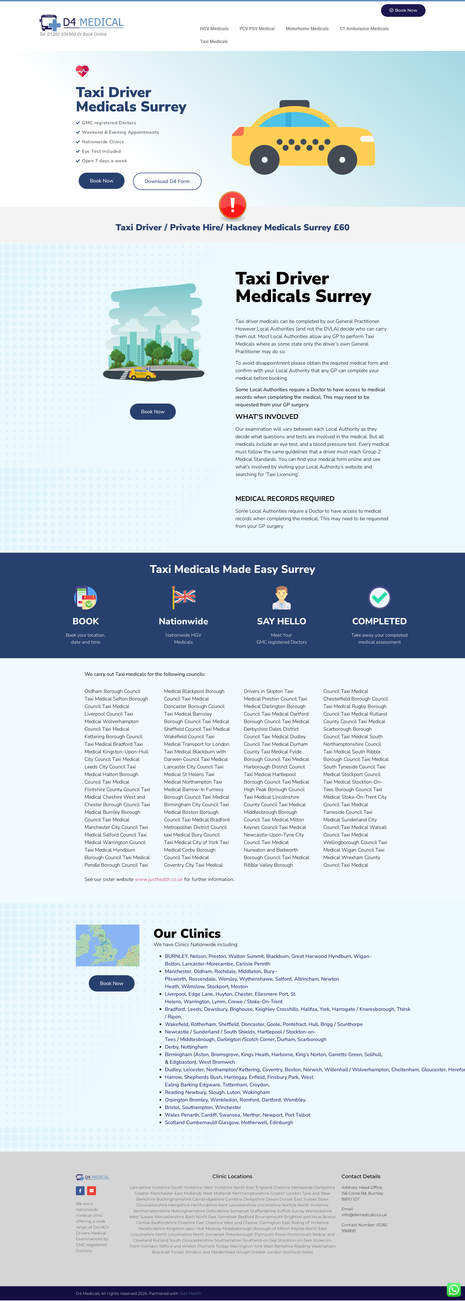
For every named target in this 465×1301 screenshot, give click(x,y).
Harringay (235, 1077)
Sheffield (228, 1024)
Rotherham (203, 1024)
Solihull (372, 1054)
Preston (217, 956)
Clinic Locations (232, 1176)
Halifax (309, 1009)
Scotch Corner (259, 1039)
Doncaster (252, 1024)
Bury (269, 971)
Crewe (235, 1001)
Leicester (193, 1069)
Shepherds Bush (203, 1077)
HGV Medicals (214, 28)
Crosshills (287, 1009)
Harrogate (343, 1009)
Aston (202, 1054)
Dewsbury (215, 1009)
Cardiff (209, 1115)
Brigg (327, 1024)
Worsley (227, 979)
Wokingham (256, 1092)
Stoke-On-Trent (264, 1001)
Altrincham (306, 979)
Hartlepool (270, 1031)
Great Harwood (309, 956)
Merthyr (251, 1115)
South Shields (239, 1031)
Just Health (190, 1293)
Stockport (217, 986)
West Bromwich (217, 1062)
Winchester (228, 1107)
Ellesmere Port (271, 994)
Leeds (195, 1009)
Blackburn (277, 956)
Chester (243, 994)
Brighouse (241, 1009)
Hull (313, 1024)
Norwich (312, 1069)
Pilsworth (175, 979)
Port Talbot (297, 1115)
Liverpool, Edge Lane (189, 994)
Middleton (249, 971)
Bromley (198, 1099)
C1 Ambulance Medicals (364, 28)
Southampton (197, 1107)
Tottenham (235, 1084)
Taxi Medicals (214, 41)
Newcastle (177, 1031)
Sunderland (206, 1031)
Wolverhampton (370, 1069)
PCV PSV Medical (257, 28)
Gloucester (433, 1069)
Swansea (229, 1115)
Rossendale (202, 979)
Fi (269, 1077)
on (245, 986)
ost (238, 986)
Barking (189, 1084)
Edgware (209, 1084)
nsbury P (281, 1077)
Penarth (190, 1115)
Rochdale (225, 971)
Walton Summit (246, 956)
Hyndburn (339, 956)
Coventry (272, 1069)
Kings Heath (255, 1054)
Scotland (175, 1122)
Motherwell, (254, 1122)
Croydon (258, 1084)
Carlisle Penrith (253, 963)
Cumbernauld (201, 1122)
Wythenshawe (256, 979)
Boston (293, 1069)
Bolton (172, 963)
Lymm (218, 1001)
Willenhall (336, 1069)
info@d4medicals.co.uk (364, 1215)
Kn (362, 1009)
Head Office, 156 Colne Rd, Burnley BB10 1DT (362, 1193)
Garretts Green (345, 1054)
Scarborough (312, 1039)
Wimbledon (223, 1099)
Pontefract (294, 1024)
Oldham (203, 971)
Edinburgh (281, 1122)
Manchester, (178, 971)
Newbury (195, 1092)
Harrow (173, 1077)
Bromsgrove (225, 1054)
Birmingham (178, 1054)
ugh (389, 1009)
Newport (272, 1115)
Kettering (249, 1069)
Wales (172, 1115)
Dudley (173, 1069)
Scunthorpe (350, 1024)
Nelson (198, 956)
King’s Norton (311, 1054)
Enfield (257, 1077)
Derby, (172, 1047)
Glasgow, (229, 1122)
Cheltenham (405, 1069)
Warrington (196, 1001)
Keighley (265, 1009)
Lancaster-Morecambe (207, 963)
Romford (249, 1099)
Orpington (176, 1099)
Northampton (221, 1069)
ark (294, 1077)
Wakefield (176, 1024)
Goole (273, 1024)
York (325, 1009)
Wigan (361, 956)
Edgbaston (181, 1062)
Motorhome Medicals (307, 28)
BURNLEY (176, 956)
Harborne (282, 1054)
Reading (174, 1092)
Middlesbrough (197, 1039)
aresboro (375, 1009)
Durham (286, 1039)
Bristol (172, 1107)
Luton (233, 1092)
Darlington (229, 1039)
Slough (216, 1092)
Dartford (271, 1099)
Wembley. (294, 1099)
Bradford (175, 1009)
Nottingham (194, 1047)
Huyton (224, 994)
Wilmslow (192, 986)
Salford (283, 979)
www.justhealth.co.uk (159, 879)
